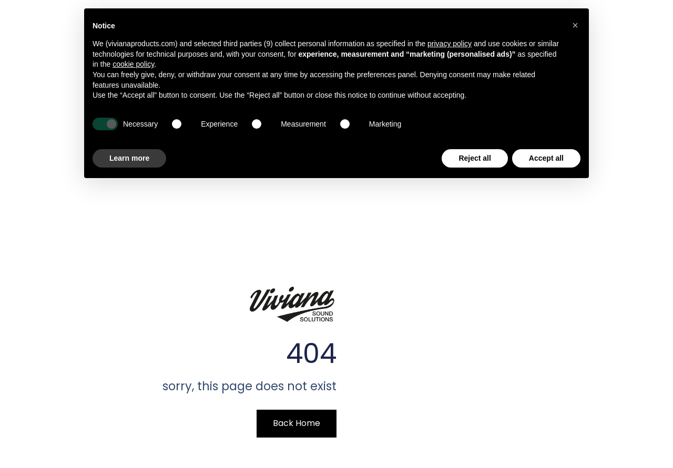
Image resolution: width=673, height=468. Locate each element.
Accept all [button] (546, 158)
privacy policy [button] (449, 43)
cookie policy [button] (133, 64)
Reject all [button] (474, 158)
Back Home (296, 423)
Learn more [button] (129, 158)
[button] (575, 25)
